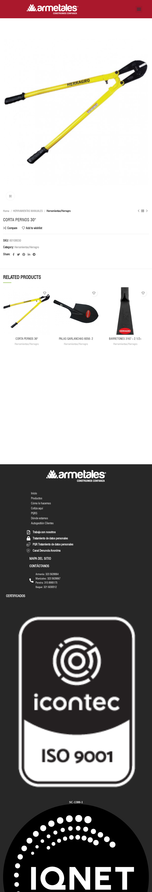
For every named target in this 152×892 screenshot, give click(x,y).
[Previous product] (138, 211)
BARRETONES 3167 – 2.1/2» (125, 338)
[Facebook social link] (13, 254)
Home (6, 211)
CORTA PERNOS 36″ (27, 338)
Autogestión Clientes (42, 523)
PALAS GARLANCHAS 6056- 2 (76, 338)
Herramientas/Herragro (59, 211)
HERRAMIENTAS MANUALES (28, 211)
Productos (36, 498)
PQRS (34, 513)
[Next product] (147, 211)
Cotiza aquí (37, 508)
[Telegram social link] (34, 254)
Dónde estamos (39, 518)
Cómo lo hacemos (41, 503)
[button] (138, 9)
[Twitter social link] (18, 254)
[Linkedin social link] (28, 254)
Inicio (34, 493)
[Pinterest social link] (23, 254)
